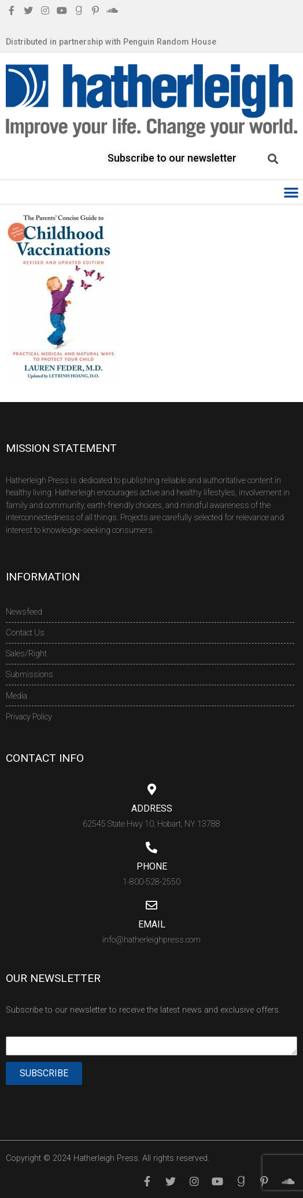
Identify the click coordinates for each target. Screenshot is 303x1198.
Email (151, 924)
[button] (292, 192)
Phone (151, 866)
